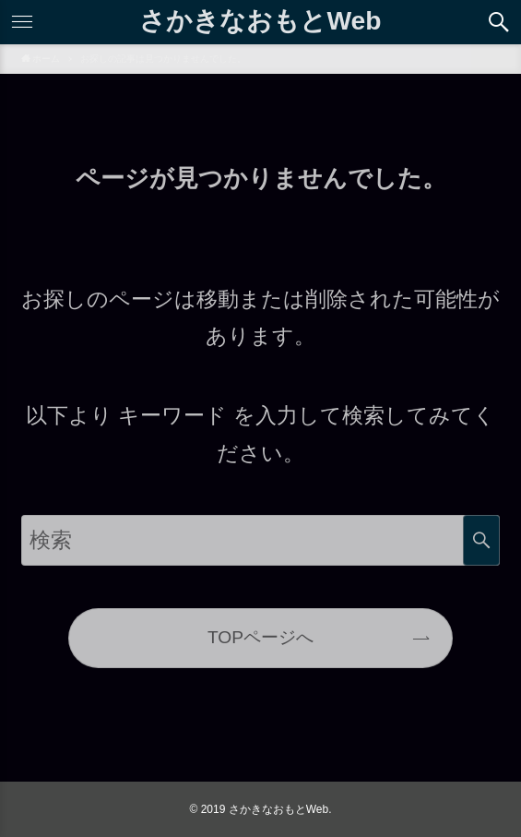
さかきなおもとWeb (260, 20)
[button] (499, 22)
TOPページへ (260, 637)
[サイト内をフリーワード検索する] (261, 540)
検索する (481, 540)
